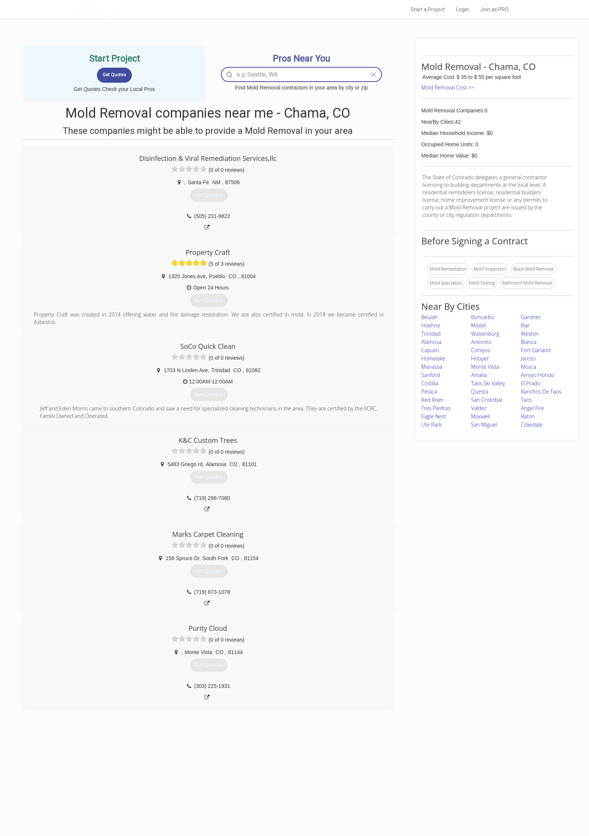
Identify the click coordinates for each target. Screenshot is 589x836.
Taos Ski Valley (488, 383)
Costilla (429, 383)
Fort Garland (536, 350)
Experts (263, 781)
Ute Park (431, 424)
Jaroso (528, 358)
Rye (525, 325)
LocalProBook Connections (409, 798)
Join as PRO (494, 9)
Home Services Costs (173, 772)
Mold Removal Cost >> (447, 87)
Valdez (478, 408)
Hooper (480, 358)
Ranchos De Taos (541, 391)
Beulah (429, 317)
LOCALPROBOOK (122, 9)
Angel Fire (532, 408)
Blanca (529, 341)
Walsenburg (485, 333)
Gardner (531, 317)
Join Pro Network (273, 772)
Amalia (479, 375)
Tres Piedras (435, 408)
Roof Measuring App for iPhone (288, 798)
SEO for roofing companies (408, 806)
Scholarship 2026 (399, 772)
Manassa (432, 366)
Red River (432, 399)
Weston (530, 333)
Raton (528, 416)
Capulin (430, 350)
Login (462, 9)
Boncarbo (482, 317)
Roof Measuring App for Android (289, 806)
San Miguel (484, 424)
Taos (526, 399)
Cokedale (532, 424)
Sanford (430, 375)
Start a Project (428, 9)
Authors (389, 789)
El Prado (531, 383)
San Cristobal (486, 399)
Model (478, 325)
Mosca (528, 366)
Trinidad (431, 333)
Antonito (481, 341)
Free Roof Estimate (171, 798)
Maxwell (480, 416)
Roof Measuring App (277, 789)
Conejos (480, 350)
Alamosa (431, 341)
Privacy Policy (395, 781)
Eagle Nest (433, 416)
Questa (479, 391)
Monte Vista (485, 366)
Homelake (433, 358)
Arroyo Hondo (537, 375)
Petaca (429, 391)
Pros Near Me (165, 781)
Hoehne (430, 325)
